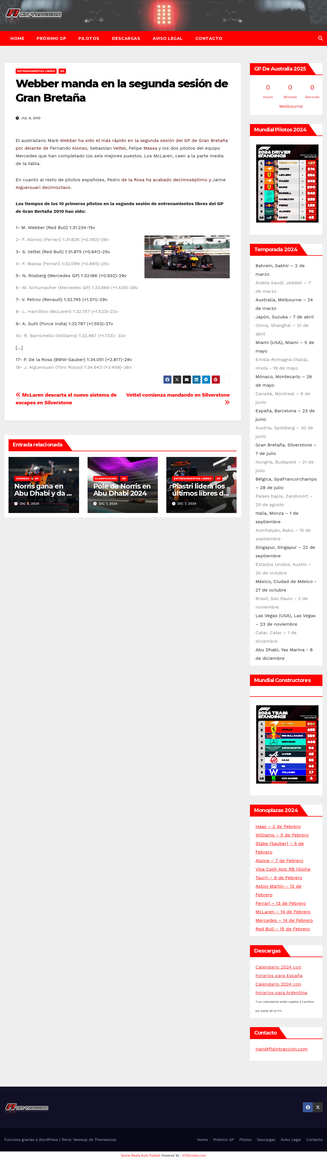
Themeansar (105, 1140)
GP (62, 71)
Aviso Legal (168, 38)
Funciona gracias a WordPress (31, 1140)
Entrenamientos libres (36, 71)
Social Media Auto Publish (141, 1155)
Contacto (209, 38)
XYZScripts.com (194, 1155)
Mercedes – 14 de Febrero (284, 920)
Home (17, 38)
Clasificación (106, 478)
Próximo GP (51, 38)
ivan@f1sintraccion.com (282, 1049)
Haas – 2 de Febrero (278, 826)
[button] (320, 38)
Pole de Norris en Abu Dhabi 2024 (122, 489)
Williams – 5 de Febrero (282, 835)
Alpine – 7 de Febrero (279, 860)
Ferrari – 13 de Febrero (281, 903)
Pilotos (89, 38)
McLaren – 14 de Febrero (283, 911)
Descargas (126, 38)
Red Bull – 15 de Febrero (283, 929)
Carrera (22, 478)
